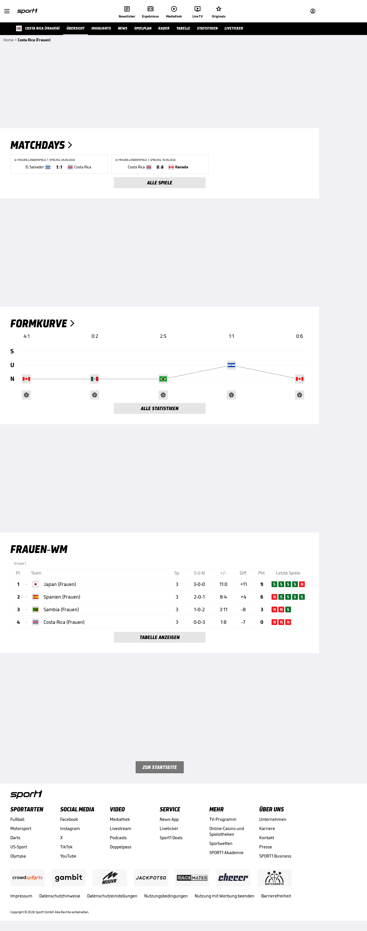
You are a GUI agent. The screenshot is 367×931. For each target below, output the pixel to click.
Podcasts (118, 837)
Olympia (18, 856)
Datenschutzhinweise (59, 896)
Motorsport (20, 828)
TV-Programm (223, 819)
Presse (265, 847)
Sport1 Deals (171, 837)
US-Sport (18, 847)
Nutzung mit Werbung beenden (224, 896)
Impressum (21, 896)
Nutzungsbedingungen (166, 896)
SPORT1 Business (275, 856)
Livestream (120, 828)
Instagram (70, 828)
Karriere (267, 828)
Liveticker (169, 828)
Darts (15, 837)
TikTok (66, 847)
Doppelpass (120, 847)
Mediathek (120, 819)
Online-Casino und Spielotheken (226, 831)
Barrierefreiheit (276, 896)
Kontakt (266, 837)
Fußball (17, 819)
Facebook (69, 819)
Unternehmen (272, 819)
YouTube (68, 856)
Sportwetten (221, 843)
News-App (169, 819)
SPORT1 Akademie (226, 852)
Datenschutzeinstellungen (112, 896)
